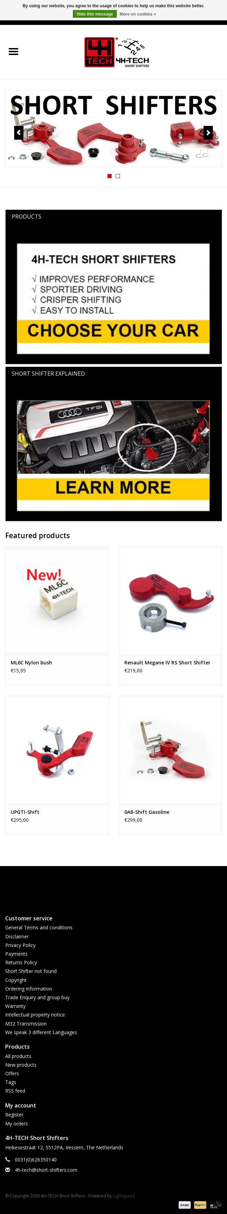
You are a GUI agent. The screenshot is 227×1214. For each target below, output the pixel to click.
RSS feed (15, 1090)
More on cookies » (138, 14)
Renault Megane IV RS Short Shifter (167, 662)
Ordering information (28, 988)
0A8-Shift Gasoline (146, 812)
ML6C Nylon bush (31, 662)
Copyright (16, 980)
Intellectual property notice (35, 1014)
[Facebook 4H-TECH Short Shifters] (101, 887)
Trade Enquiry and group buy (37, 997)
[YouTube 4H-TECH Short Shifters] (113, 887)
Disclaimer (17, 936)
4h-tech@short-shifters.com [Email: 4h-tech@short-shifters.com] (46, 1170)
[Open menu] (13, 51)
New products (21, 1064)
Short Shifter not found (31, 971)
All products (18, 1056)
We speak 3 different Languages (41, 1032)
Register (14, 1114)
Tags (10, 1082)
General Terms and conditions (39, 927)
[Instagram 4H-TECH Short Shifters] (126, 887)
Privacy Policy (20, 945)
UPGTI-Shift (25, 812)
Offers (12, 1073)
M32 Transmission (26, 1023)
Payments (16, 953)
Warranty (15, 1006)
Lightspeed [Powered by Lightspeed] (124, 1196)
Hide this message (95, 14)
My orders (16, 1123)
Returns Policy (21, 962)
